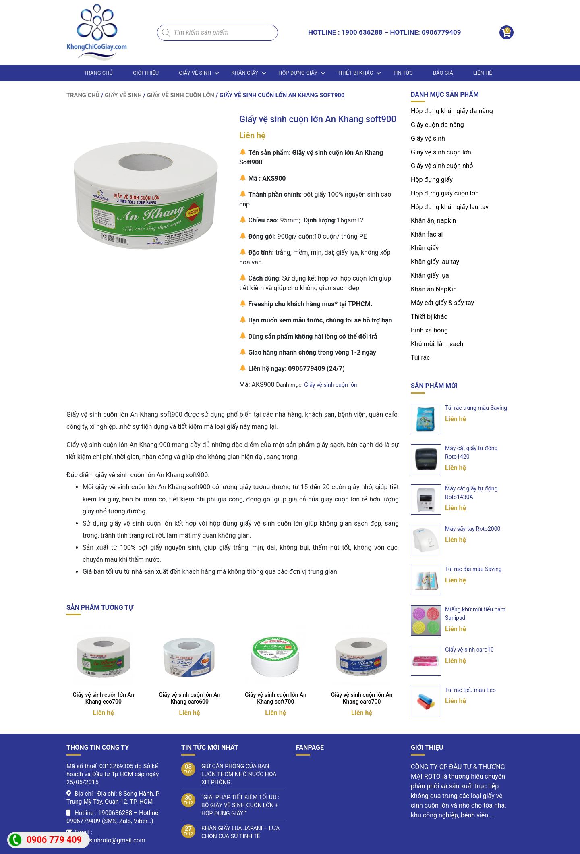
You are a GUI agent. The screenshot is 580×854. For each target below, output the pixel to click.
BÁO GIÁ (443, 73)
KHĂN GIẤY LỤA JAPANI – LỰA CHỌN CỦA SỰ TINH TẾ (240, 832)
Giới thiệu (146, 73)
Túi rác (420, 358)
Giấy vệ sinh (195, 73)
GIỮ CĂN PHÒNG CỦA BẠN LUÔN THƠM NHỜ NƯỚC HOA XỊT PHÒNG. (238, 774)
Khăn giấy (244, 73)
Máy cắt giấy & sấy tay (442, 303)
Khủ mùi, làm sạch (437, 344)
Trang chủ (98, 73)
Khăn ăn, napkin (433, 220)
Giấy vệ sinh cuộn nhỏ (442, 166)
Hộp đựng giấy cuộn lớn (445, 193)
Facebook (310, 767)
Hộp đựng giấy (297, 73)
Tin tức (403, 73)
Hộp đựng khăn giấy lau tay (450, 207)
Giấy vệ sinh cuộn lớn (180, 95)
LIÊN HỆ (482, 73)
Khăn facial (427, 234)
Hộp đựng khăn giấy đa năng (452, 111)
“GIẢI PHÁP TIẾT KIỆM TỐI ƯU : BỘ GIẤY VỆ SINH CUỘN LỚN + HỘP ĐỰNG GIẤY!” (240, 805)
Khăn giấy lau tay (435, 262)
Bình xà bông (429, 330)
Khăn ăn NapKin (434, 289)
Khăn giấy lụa (430, 275)
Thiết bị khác (355, 73)
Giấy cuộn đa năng (437, 125)
